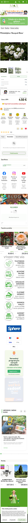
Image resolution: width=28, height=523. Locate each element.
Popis (2, 136)
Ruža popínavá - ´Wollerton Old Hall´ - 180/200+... (21, 248)
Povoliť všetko (22, 520)
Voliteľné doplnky (3, 88)
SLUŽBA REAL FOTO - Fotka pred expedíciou (14, 92)
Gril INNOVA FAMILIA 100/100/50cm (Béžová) (7, 481)
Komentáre (10, 136)
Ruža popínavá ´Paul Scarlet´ (7, 247)
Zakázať (5, 520)
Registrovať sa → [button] (14, 371)
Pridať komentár (14, 153)
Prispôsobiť (12, 520)
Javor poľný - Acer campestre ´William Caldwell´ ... (21, 482)
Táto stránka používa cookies (9, 508)
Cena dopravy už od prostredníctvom (14, 109)
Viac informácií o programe (14, 374)
